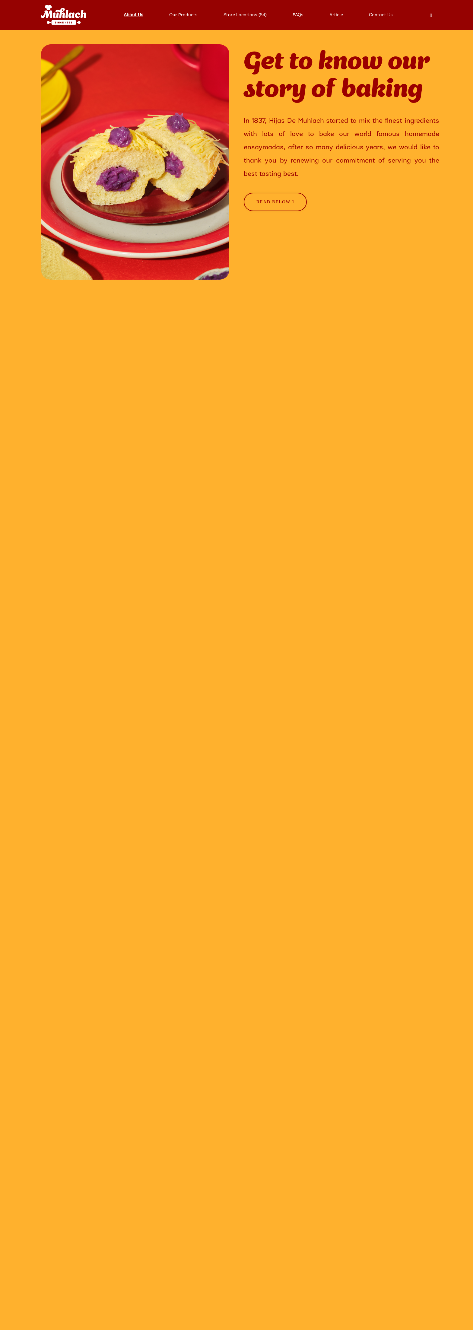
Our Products (183, 15)
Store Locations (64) (245, 15)
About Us (133, 15)
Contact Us (381, 15)
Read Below (275, 201)
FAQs (298, 15)
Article (336, 15)
